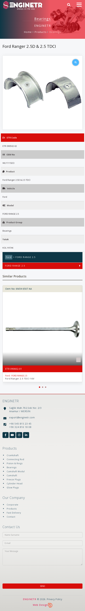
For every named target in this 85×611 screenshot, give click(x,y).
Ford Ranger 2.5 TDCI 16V (19, 378)
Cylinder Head (15, 483)
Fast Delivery (14, 512)
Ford (8, 257)
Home (28, 32)
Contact (11, 516)
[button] (39, 387)
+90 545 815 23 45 (20, 423)
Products (40, 32)
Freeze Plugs (14, 479)
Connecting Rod (15, 459)
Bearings (55, 32)
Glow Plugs (13, 487)
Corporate (12, 504)
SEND (42, 586)
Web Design (42, 604)
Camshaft (12, 475)
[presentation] (24, 573)
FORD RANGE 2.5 (15, 265)
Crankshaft (13, 455)
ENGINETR (29, 599)
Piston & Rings (15, 463)
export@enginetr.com (22, 417)
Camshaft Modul (16, 471)
